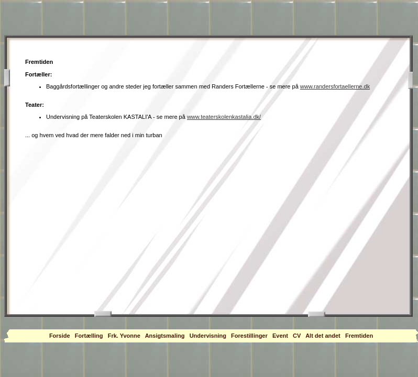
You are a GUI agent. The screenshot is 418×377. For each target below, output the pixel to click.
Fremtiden (359, 335)
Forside (59, 335)
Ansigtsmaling (165, 335)
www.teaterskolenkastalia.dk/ (224, 117)
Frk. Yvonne (124, 335)
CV (297, 335)
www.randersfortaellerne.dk (335, 86)
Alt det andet (322, 335)
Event (280, 335)
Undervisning (208, 335)
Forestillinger (249, 335)
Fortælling (89, 335)
